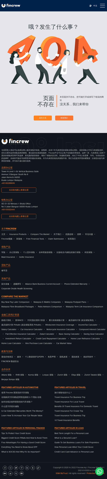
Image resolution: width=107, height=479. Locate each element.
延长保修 (5, 284)
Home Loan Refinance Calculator (85, 339)
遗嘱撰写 (17, 284)
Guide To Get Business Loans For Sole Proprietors (76, 443)
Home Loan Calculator (11, 343)
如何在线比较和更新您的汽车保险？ (17, 402)
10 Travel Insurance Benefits (67, 420)
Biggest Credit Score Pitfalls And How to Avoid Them (24, 438)
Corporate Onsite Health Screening (16, 289)
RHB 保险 (20, 375)
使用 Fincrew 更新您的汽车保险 (15, 393)
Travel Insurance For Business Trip (69, 397)
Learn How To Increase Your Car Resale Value (21, 416)
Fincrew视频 (6, 239)
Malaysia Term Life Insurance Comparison (84, 307)
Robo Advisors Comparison (50, 307)
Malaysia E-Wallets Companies (47, 302)
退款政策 (75, 357)
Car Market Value (64, 343)
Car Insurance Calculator (31, 329)
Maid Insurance (8, 257)
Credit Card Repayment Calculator (51, 339)
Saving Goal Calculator (94, 334)
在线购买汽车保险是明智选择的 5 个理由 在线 (21, 397)
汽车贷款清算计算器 (36, 320)
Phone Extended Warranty (75, 284)
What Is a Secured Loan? (65, 438)
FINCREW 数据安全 (10, 361)
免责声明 (52, 357)
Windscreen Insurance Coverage (59, 325)
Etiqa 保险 (75, 375)
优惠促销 (69, 234)
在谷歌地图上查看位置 (19, 190)
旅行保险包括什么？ (63, 393)
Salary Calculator (8, 329)
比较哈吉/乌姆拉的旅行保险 (69, 252)
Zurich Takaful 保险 (92, 375)
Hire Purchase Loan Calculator (38, 343)
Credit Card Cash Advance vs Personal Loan (74, 452)
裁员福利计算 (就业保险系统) (81, 320)
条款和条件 (88, 357)
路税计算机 (6, 320)
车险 (3, 252)
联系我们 (72, 239)
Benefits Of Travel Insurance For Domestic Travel (76, 406)
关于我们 (57, 234)
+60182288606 (8, 183)
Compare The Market (40, 234)
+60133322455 (8, 210)
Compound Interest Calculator (92, 329)
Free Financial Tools (35, 239)
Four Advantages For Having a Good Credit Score (23, 443)
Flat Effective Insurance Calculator (20, 334)
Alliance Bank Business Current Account (42, 284)
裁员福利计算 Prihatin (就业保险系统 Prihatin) (21, 325)
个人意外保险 (29, 252)
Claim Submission (56, 239)
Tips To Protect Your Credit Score (16, 433)
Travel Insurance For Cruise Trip (68, 411)
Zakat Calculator (47, 334)
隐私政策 (63, 357)
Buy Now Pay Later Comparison (15, 302)
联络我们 (64, 118)
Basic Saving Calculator (69, 334)
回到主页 (42, 118)
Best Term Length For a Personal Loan (71, 433)
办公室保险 (14, 252)
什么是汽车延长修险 (10, 406)
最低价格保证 (7, 357)
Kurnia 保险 (33, 375)
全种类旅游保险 (46, 252)
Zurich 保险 (62, 375)
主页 (3, 234)
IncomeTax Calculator (87, 325)
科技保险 (88, 252)
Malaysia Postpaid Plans (75, 302)
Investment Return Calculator (18, 339)
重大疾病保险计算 (57, 320)
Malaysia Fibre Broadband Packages (17, 307)
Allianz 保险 (6, 375)
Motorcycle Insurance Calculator (61, 329)
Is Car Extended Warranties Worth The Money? (22, 411)
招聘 (79, 234)
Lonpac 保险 (47, 375)
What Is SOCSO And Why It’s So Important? (20, 452)
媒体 (19, 357)
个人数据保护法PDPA (34, 357)
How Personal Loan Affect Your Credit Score (73, 447)
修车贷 (4, 271)
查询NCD (19, 320)
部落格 (19, 239)
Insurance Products (17, 234)
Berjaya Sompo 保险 (10, 380)
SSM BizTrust (62, 473)
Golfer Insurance (26, 257)
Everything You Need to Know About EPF (19, 447)
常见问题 (89, 234)
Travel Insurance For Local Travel (69, 402)
